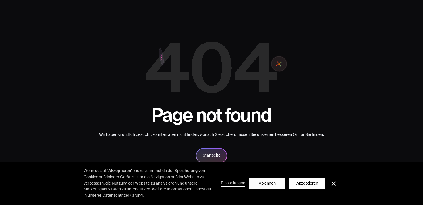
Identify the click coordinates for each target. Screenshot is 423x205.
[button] (333, 183)
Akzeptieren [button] (307, 183)
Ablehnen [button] (267, 183)
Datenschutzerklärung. (123, 196)
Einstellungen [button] (233, 183)
